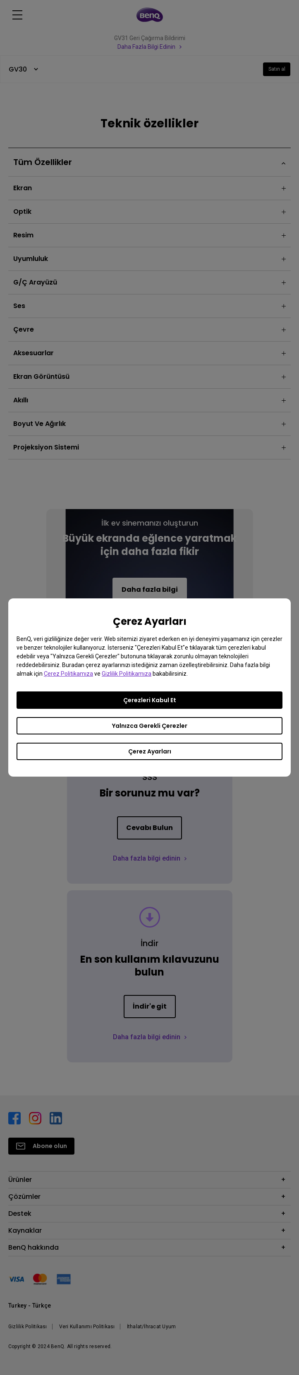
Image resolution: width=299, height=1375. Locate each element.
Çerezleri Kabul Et (149, 700)
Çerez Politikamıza (68, 673)
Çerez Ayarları (149, 751)
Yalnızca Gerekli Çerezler (149, 726)
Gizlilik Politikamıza (126, 673)
